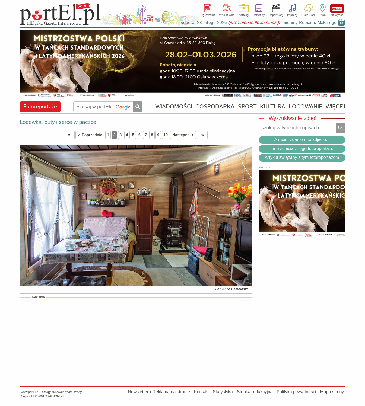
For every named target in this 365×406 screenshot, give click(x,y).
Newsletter (138, 391)
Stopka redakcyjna (255, 391)
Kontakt (201, 391)
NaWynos (337, 8)
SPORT (247, 106)
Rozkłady (259, 15)
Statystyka (223, 391)
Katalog (244, 15)
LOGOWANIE (305, 106)
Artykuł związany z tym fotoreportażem (302, 157)
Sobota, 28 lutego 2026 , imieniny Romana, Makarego (258, 23)
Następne (183, 135)
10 (166, 135)
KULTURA (272, 106)
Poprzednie (89, 135)
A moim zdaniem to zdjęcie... (302, 139)
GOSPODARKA (214, 106)
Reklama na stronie (171, 391)
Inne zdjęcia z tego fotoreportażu (301, 148)
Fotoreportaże (40, 107)
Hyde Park (308, 15)
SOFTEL (58, 396)
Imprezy (292, 15)
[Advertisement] (136, 342)
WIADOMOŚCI (173, 106)
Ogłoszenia (208, 15)
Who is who (226, 15)
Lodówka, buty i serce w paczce (58, 122)
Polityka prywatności (296, 391)
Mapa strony (332, 391)
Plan (323, 15)
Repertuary (276, 15)
